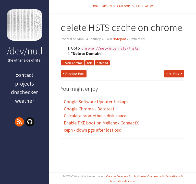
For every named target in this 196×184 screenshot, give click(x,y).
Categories (125, 6)
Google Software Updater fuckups (96, 102)
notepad (102, 63)
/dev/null (24, 50)
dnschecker (24, 92)
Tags (139, 6)
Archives (108, 6)
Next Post (174, 74)
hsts (89, 63)
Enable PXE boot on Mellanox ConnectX (101, 123)
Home (96, 6)
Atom (149, 6)
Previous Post (73, 74)
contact (24, 75)
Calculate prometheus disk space (95, 116)
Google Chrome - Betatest (89, 109)
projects (24, 83)
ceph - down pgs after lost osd (92, 130)
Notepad (119, 39)
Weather (24, 100)
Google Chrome (72, 63)
